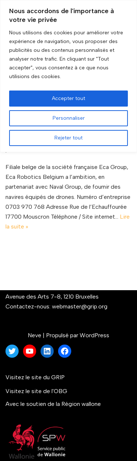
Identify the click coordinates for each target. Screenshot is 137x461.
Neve (34, 335)
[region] (68, 76)
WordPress (94, 335)
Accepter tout (68, 98)
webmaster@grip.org (79, 306)
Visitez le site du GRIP (35, 377)
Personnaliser (69, 118)
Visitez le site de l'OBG (36, 391)
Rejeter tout (68, 138)
